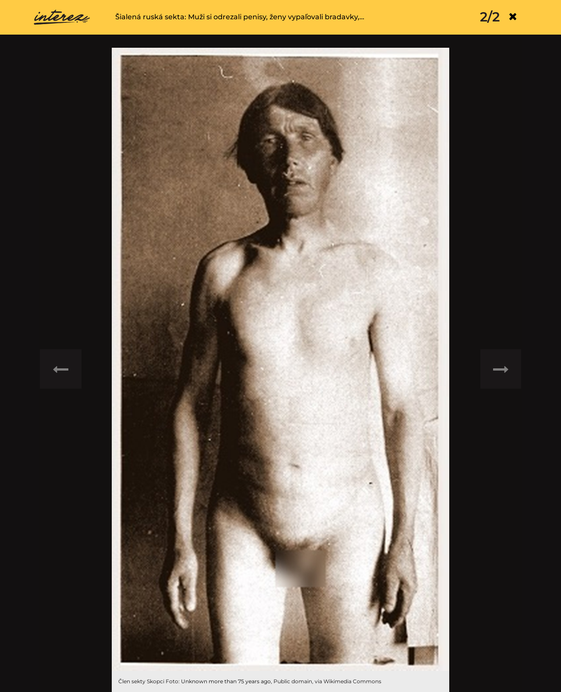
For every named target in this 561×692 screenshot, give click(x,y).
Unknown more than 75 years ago (226, 681)
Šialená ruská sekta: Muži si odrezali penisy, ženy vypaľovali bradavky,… (239, 17)
